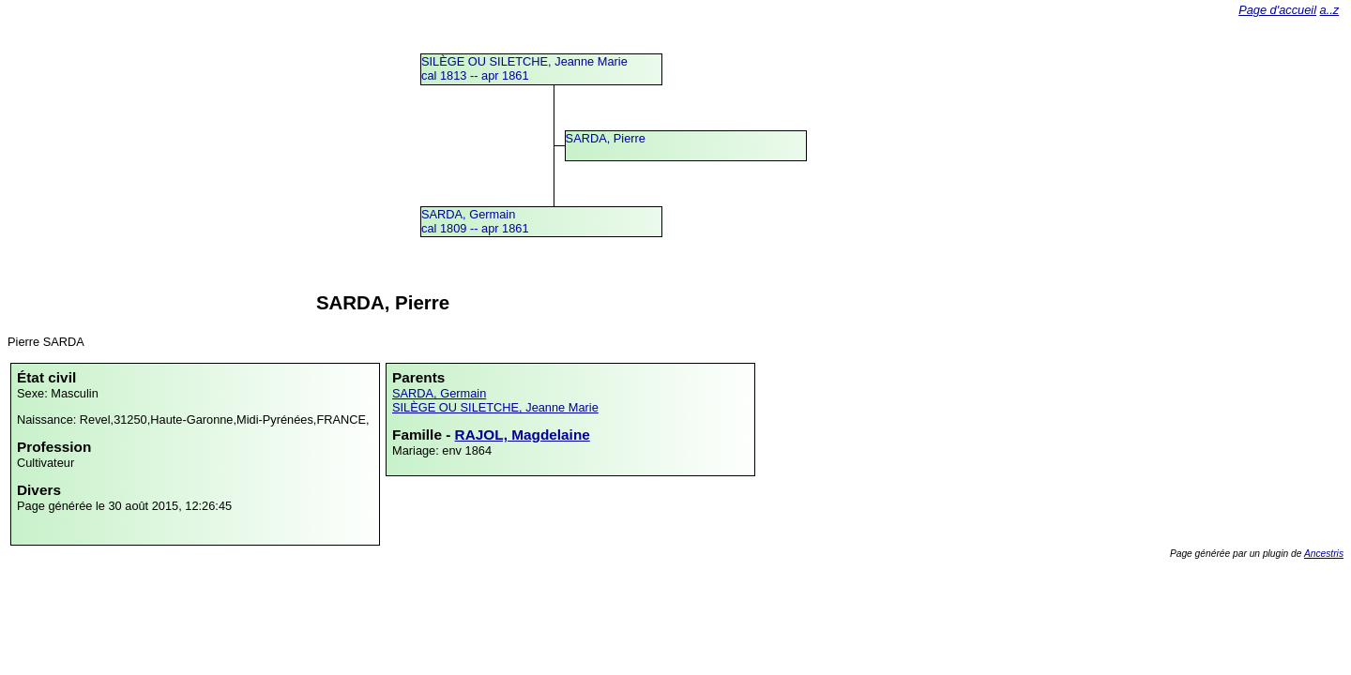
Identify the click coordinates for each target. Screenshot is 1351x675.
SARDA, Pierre (605, 138)
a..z (1330, 10)
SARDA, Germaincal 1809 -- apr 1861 (475, 221)
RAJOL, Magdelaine (522, 434)
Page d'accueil (1277, 10)
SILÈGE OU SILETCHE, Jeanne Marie (495, 407)
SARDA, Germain (439, 393)
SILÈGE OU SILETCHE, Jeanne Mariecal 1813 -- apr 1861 (524, 68)
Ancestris (1323, 553)
